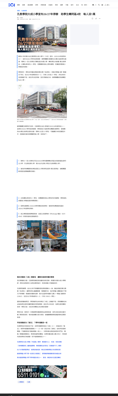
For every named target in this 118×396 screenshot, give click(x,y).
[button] (92, 16)
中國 (67, 3)
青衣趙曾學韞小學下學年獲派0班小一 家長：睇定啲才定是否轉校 (39, 355)
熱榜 (56, 3)
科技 (82, 3)
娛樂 (23, 3)
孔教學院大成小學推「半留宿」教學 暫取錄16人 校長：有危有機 (39, 340)
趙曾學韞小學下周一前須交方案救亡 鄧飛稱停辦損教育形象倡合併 (39, 351)
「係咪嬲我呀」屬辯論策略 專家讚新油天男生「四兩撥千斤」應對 (39, 344)
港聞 (18, 3)
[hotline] (42, 369)
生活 (77, 3)
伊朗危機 (43, 3)
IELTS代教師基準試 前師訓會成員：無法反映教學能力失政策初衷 (39, 347)
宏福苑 (50, 3)
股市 (72, 3)
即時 (36, 3)
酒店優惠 (30, 3)
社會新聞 (24, 8)
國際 (61, 3)
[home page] (12, 3)
